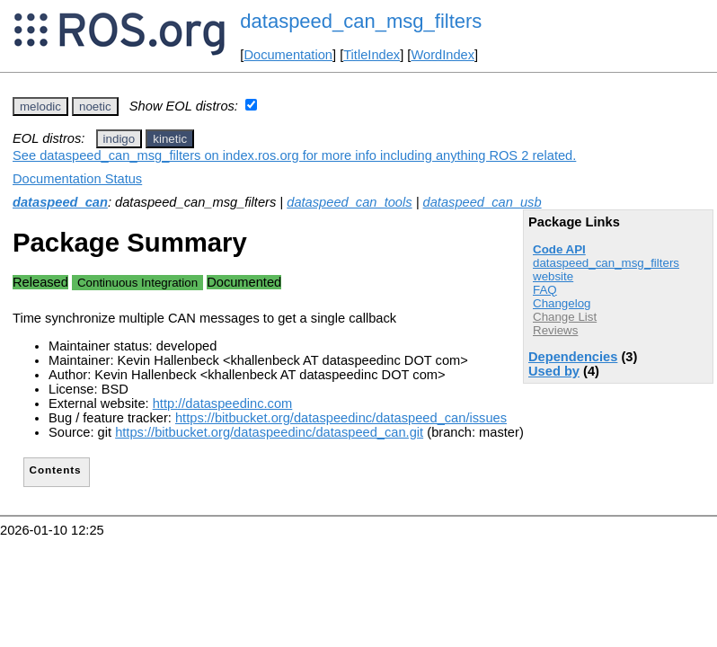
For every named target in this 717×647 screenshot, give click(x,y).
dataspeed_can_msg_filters (361, 21)
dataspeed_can (60, 202)
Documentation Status (77, 179)
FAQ (545, 290)
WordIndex (442, 55)
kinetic (170, 139)
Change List (565, 317)
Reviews (555, 330)
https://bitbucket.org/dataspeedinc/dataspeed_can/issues (341, 418)
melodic (40, 106)
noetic (95, 106)
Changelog (561, 303)
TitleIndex (371, 55)
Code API (559, 249)
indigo (119, 139)
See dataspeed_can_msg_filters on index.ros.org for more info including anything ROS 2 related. (294, 155)
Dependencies (572, 357)
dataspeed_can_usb (482, 202)
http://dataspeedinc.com (223, 403)
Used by (554, 371)
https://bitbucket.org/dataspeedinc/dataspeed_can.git (269, 432)
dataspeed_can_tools (349, 202)
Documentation (287, 55)
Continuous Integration (137, 282)
